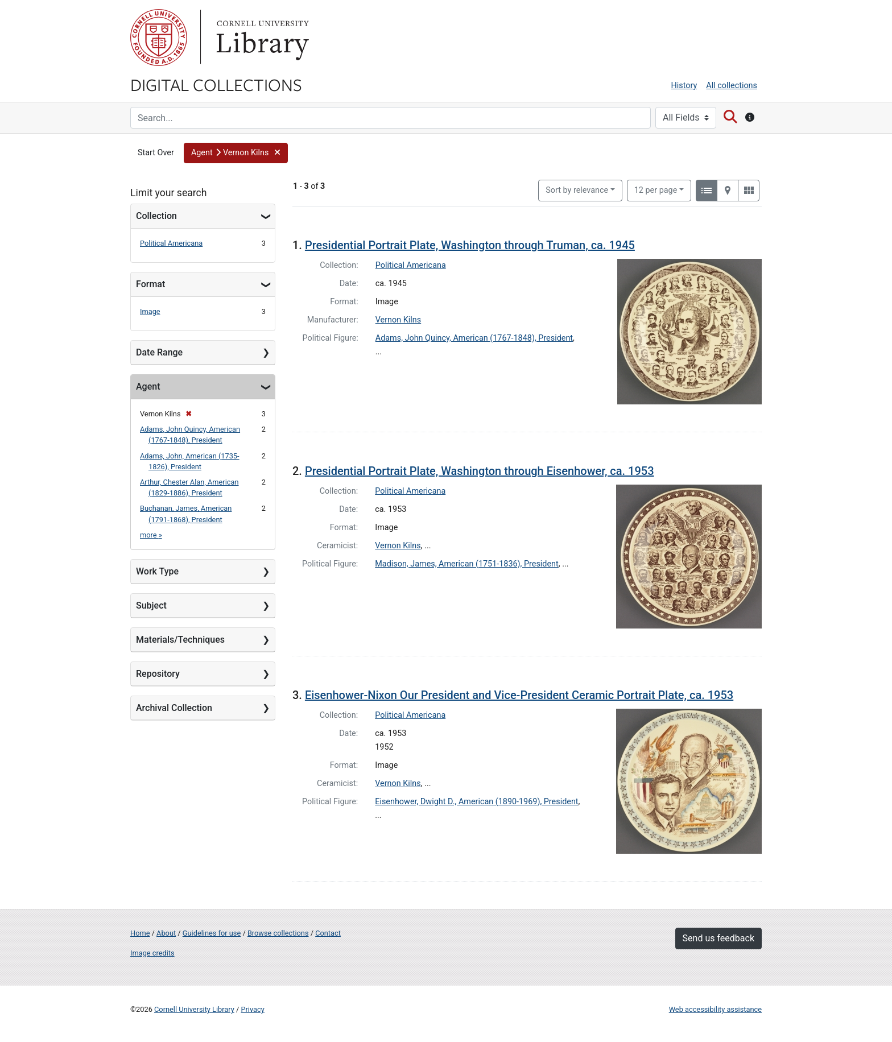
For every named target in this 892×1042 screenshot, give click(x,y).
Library (261, 37)
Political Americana (171, 243)
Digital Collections (216, 84)
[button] (236, 153)
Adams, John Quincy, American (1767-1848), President (474, 338)
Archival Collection (174, 707)
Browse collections (278, 933)
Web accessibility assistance (715, 1009)
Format (150, 284)
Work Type (157, 571)
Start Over (156, 153)
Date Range (159, 352)
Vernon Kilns (398, 320)
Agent (148, 386)
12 (656, 189)
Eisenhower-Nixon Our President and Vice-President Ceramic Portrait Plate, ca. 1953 (519, 695)
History (684, 85)
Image (150, 311)
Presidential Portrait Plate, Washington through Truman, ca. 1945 (470, 245)
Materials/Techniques (180, 639)
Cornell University (158, 37)
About (166, 933)
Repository (158, 673)
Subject (151, 605)
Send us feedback (718, 938)
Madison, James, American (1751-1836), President (467, 564)
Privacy (252, 1009)
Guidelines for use (212, 933)
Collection (156, 215)
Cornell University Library (194, 1009)
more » (151, 535)
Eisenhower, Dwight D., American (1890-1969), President (476, 802)
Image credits (152, 953)
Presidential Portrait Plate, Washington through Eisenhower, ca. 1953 (479, 471)
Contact (328, 933)
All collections (731, 85)
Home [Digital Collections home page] (140, 933)
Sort (577, 190)
